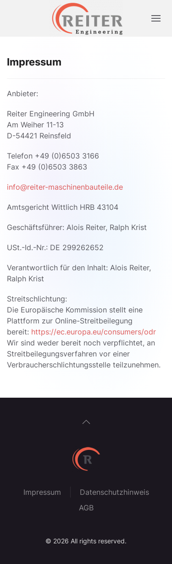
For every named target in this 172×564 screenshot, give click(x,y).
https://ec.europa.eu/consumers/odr (93, 331)
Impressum (42, 492)
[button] (156, 18)
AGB (86, 507)
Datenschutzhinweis (114, 492)
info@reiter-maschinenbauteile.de (65, 187)
